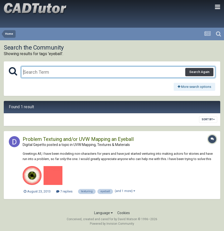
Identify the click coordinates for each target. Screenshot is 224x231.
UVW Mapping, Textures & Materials (101, 145)
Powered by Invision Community (112, 223)
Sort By (208, 119)
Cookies (123, 213)
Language (103, 213)
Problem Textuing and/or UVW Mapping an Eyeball (78, 139)
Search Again (199, 72)
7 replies (64, 191)
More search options (194, 87)
